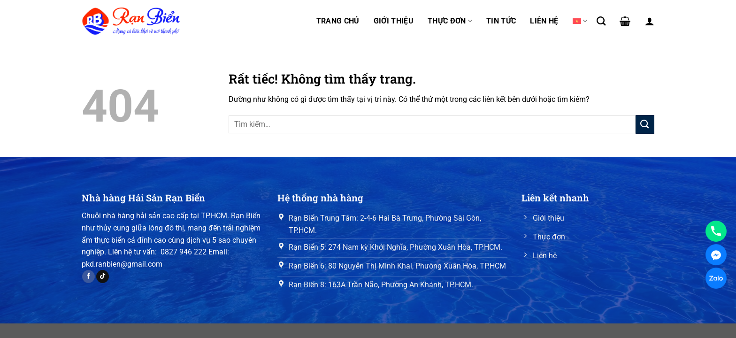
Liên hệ (544, 20)
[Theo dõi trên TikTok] (102, 276)
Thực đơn (450, 21)
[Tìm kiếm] (601, 21)
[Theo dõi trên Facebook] (88, 276)
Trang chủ (338, 20)
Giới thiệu (394, 20)
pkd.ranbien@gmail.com (122, 264)
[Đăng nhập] (649, 21)
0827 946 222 (184, 251)
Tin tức (501, 20)
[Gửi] (645, 124)
